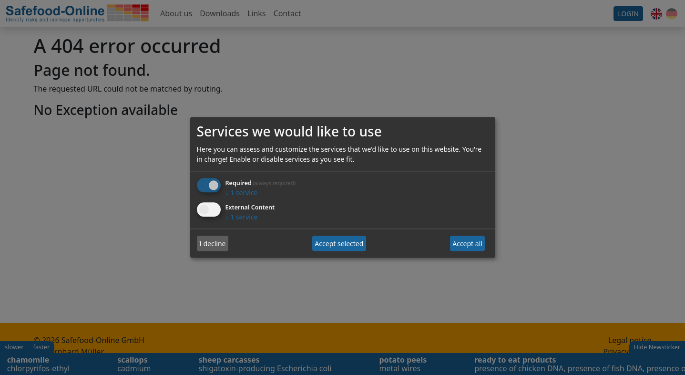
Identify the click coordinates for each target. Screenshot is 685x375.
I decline (212, 243)
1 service (241, 193)
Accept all (467, 243)
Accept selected (339, 243)
